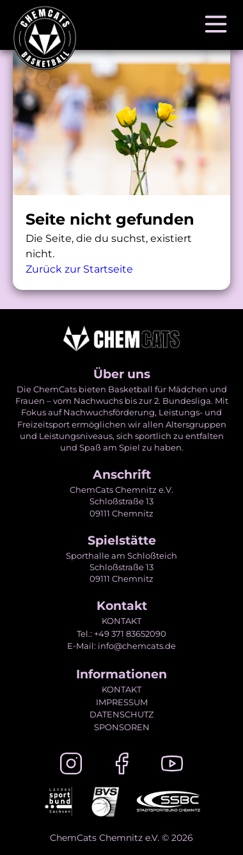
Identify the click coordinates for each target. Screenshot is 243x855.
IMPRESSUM (122, 702)
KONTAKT (121, 621)
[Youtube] (172, 765)
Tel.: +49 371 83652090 (121, 633)
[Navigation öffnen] (215, 25)
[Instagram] (71, 765)
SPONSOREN (122, 727)
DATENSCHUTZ (121, 714)
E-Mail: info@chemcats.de (121, 646)
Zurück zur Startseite (79, 269)
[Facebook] (121, 765)
